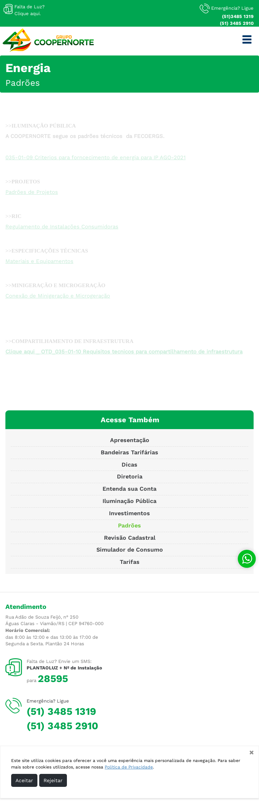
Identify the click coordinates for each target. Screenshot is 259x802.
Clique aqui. (27, 13)
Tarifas (130, 561)
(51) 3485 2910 (237, 23)
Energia (28, 68)
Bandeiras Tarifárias (129, 452)
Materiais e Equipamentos (39, 261)
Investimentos (129, 513)
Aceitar (24, 780)
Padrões (22, 83)
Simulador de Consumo (129, 549)
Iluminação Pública (129, 501)
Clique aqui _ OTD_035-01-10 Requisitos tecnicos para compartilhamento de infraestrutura (123, 351)
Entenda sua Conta (129, 488)
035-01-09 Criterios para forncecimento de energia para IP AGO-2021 (95, 157)
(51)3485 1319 (238, 16)
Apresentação (129, 440)
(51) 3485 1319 (61, 711)
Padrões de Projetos (31, 192)
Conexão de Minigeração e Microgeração (57, 296)
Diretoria (129, 476)
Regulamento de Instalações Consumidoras (61, 226)
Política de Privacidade (129, 767)
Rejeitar (53, 780)
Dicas (129, 464)
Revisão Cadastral (129, 537)
